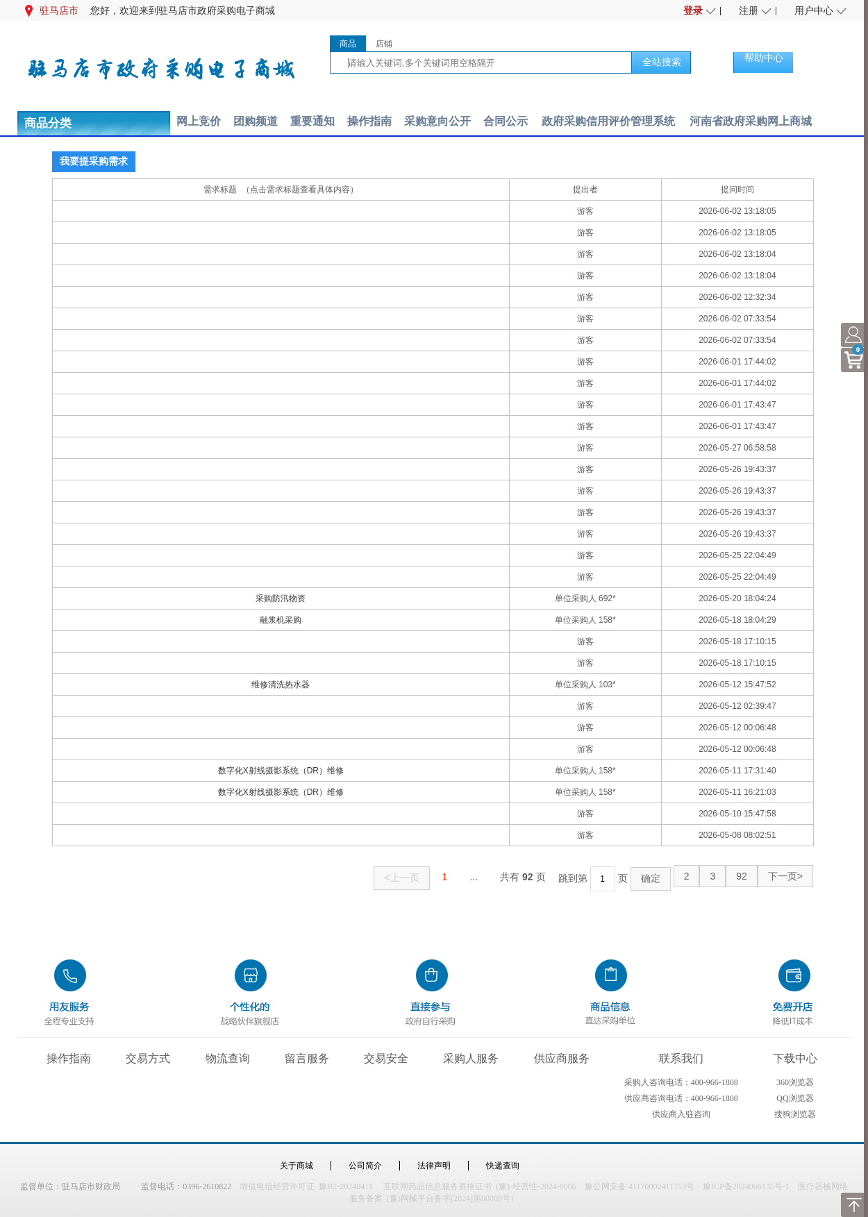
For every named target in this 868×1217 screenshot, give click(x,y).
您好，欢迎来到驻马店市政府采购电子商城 (182, 10)
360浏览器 (795, 1082)
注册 (748, 10)
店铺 (384, 44)
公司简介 (365, 1165)
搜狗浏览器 (795, 1114)
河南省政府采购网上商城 (751, 121)
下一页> (785, 876)
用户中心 (813, 10)
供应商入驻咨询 (681, 1114)
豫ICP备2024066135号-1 (746, 1186)
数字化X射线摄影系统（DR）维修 (281, 770)
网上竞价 (198, 121)
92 (741, 876)
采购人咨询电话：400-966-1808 (681, 1082)
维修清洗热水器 (280, 684)
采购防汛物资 (281, 598)
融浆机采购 (280, 620)
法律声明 (434, 1165)
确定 (650, 878)
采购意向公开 (437, 121)
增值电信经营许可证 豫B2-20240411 (306, 1186)
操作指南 (369, 121)
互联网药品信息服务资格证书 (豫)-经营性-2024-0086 (479, 1186)
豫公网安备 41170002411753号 (639, 1186)
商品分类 (48, 123)
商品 (348, 44)
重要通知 (312, 121)
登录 (693, 10)
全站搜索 (661, 61)
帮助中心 (763, 57)
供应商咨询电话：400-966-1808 (681, 1098)
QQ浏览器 (794, 1098)
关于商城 (296, 1165)
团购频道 (255, 121)
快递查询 (502, 1165)
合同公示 (505, 121)
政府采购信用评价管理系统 (608, 121)
